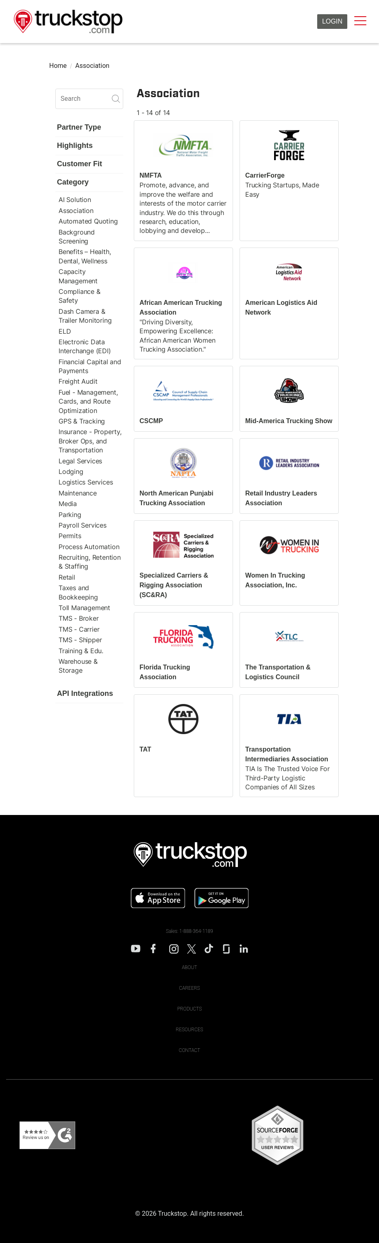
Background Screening (77, 236)
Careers (189, 988)
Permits (70, 536)
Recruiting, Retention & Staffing (90, 561)
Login (332, 21)
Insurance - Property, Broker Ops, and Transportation (90, 441)
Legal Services (80, 461)
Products (189, 1009)
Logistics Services (86, 482)
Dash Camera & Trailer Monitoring (85, 315)
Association (76, 210)
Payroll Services (83, 525)
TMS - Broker (79, 618)
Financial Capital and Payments (90, 366)
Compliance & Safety (79, 295)
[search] (89, 99)
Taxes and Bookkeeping (78, 592)
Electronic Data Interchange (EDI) (85, 346)
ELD (65, 331)
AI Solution (75, 200)
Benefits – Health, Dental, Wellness (85, 256)
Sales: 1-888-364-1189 (189, 931)
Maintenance (78, 493)
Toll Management (84, 608)
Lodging (71, 471)
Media (68, 504)
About (189, 967)
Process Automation (89, 547)
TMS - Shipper (80, 640)
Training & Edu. (81, 651)
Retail (67, 577)
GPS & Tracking (82, 421)
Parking (70, 515)
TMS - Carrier (79, 629)
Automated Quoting (88, 221)
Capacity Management (78, 276)
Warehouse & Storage (78, 665)
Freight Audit (78, 381)
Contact (189, 1050)
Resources (189, 1029)
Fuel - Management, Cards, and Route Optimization (88, 401)
